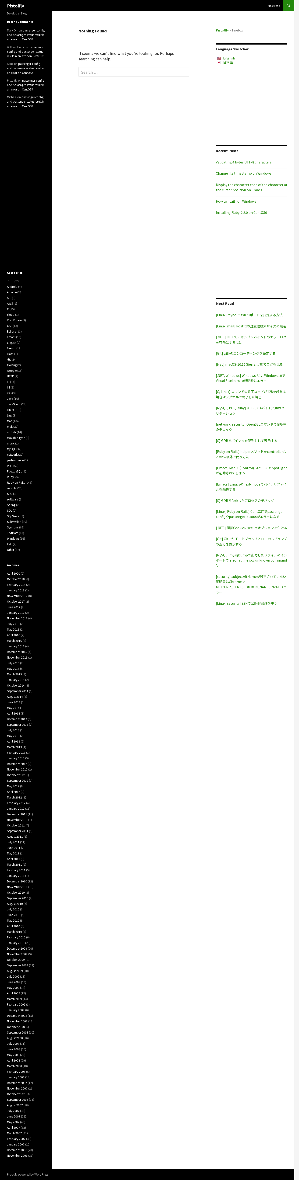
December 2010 (17, 881)
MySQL (11, 449)
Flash (10, 354)
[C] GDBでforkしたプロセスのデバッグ (245, 500)
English (229, 58)
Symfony (12, 527)
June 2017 (13, 607)
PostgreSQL (14, 471)
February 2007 (16, 1139)
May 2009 (13, 987)
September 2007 (17, 1099)
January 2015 (16, 680)
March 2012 (14, 797)
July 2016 (13, 624)
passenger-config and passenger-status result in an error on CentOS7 (26, 34)
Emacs (11, 337)
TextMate (12, 533)
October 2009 (16, 959)
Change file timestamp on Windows (243, 173)
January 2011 (16, 876)
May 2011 (13, 853)
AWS (10, 303)
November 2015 (17, 657)
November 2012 (17, 769)
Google (12, 370)
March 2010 (14, 932)
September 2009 (17, 965)
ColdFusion (14, 320)
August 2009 (15, 971)
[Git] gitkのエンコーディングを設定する (246, 353)
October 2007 (16, 1094)
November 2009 (17, 954)
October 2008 (16, 1027)
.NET (10, 281)
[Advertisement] (251, 105)
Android (12, 286)
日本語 (228, 62)
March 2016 (14, 640)
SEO (9, 494)
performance (15, 460)
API (9, 298)
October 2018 (16, 579)
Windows (13, 538)
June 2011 (13, 848)
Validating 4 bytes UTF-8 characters (244, 162)
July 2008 (13, 1043)
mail (10, 426)
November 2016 (17, 618)
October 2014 (16, 685)
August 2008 (15, 1038)
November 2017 (17, 596)
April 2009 (13, 993)
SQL (9, 510)
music (10, 443)
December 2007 (17, 1083)
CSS (9, 326)
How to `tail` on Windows (236, 201)
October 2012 (16, 775)
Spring (11, 505)
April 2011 (13, 859)
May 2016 (13, 629)
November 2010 (17, 887)
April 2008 (13, 1060)
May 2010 (13, 920)
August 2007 (15, 1105)
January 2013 (16, 758)
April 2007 (13, 1127)
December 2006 (17, 1150)
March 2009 (14, 999)
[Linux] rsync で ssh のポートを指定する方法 (249, 314)
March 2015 (14, 674)
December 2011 (17, 814)
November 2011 (17, 820)
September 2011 (17, 831)
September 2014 (17, 691)
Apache (12, 292)
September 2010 (17, 898)
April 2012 (13, 792)
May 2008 (13, 1055)
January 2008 (16, 1077)
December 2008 (17, 1015)
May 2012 (13, 786)
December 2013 (17, 719)
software (12, 499)
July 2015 (13, 663)
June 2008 (13, 1049)
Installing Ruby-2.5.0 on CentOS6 (241, 212)
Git (9, 359)
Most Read (274, 5)
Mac (9, 421)
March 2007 (14, 1133)
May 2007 (13, 1122)
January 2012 (16, 808)
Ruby (10, 477)
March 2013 (14, 747)
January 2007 (16, 1144)
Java (10, 398)
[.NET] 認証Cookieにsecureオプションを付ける (251, 527)
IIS (8, 387)
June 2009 (13, 982)
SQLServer (13, 516)
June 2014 (13, 702)
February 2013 (16, 752)
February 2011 (16, 870)
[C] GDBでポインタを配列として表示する (246, 440)
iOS (9, 393)
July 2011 (13, 842)
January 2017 (16, 612)
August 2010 (15, 904)
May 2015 (13, 668)
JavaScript (14, 404)
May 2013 (13, 736)
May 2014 (13, 708)
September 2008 (17, 1032)
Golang (12, 365)
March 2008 (14, 1066)
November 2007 (17, 1088)
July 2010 (13, 909)
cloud (10, 314)
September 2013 (17, 724)
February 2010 (16, 937)
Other (10, 550)
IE (8, 382)
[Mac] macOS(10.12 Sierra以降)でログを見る (249, 364)
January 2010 (16, 943)
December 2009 (17, 948)
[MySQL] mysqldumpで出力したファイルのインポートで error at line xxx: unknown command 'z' (251, 560)
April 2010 (13, 926)
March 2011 (14, 864)
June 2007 (13, 1116)
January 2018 (16, 590)
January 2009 (16, 1010)
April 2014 (13, 713)
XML (9, 544)
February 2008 (16, 1071)
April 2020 (13, 573)
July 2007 (13, 1111)
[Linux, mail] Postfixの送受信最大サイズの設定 (251, 326)
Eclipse (11, 331)
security (12, 488)
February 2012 (16, 803)
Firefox (11, 348)
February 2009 (16, 1004)
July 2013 (13, 730)
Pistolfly (15, 6)
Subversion (14, 522)
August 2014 (15, 696)
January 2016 (16, 646)
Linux (10, 410)
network (12, 454)
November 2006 (17, 1155)
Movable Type (16, 438)
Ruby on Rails (16, 482)
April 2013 (13, 741)
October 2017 (16, 601)
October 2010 (16, 892)
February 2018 (16, 585)
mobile (11, 432)
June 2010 (13, 915)
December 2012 (17, 764)
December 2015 (17, 652)
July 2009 (13, 976)
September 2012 (17, 780)
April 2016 (13, 635)
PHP (10, 466)
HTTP (10, 376)
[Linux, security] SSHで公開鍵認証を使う (246, 603)
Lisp (9, 415)
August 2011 (15, 836)
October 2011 (16, 825)
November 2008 (17, 1021)
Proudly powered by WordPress (27, 1174)
